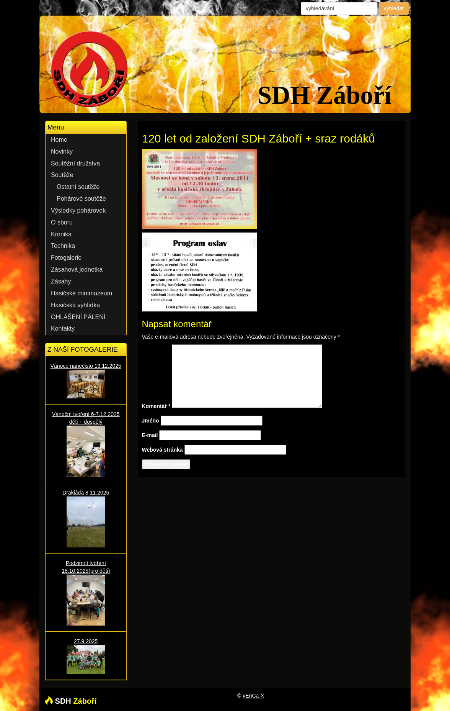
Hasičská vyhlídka (75, 305)
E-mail (150, 435)
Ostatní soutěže (78, 186)
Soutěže (62, 175)
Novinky (62, 151)
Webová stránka (162, 450)
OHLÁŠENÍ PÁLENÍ (78, 317)
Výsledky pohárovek (78, 210)
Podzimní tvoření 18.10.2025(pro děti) (85, 593)
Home (59, 139)
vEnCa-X (253, 696)
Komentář (156, 406)
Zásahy (61, 281)
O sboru (62, 222)
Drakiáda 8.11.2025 (85, 518)
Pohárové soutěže (81, 198)
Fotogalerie (66, 257)
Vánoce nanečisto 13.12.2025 (85, 380)
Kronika (61, 234)
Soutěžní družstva (75, 163)
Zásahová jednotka (77, 269)
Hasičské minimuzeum (81, 293)
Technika (63, 245)
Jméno (150, 421)
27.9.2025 (85, 656)
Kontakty (63, 328)
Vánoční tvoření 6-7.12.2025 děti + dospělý (85, 444)
